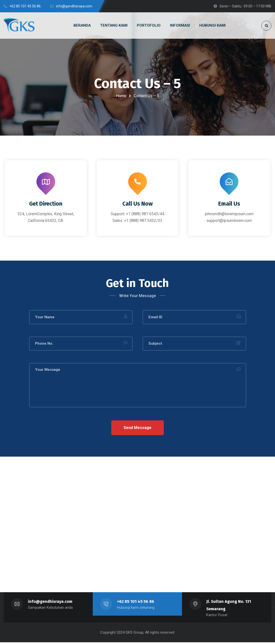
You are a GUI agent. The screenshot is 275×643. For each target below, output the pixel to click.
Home (121, 95)
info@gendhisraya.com (50, 602)
